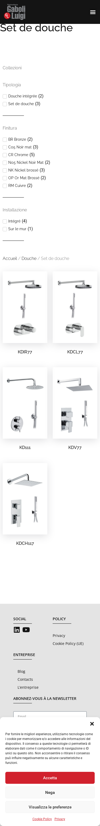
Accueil (10, 268)
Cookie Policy (42, 819)
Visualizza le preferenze (50, 807)
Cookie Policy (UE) (68, 653)
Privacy (60, 819)
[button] (92, 723)
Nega (50, 792)
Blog (21, 680)
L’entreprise (28, 696)
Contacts (25, 688)
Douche (29, 268)
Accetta (50, 778)
